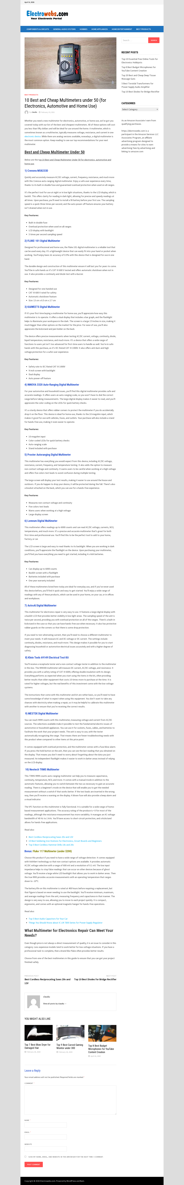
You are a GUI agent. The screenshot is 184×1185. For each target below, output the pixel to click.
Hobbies (83, 29)
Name (28, 1120)
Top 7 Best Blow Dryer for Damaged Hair (37, 1046)
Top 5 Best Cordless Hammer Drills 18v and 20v (51, 844)
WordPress (71, 1181)
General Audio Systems (64, 29)
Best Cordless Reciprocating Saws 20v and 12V (51, 836)
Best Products (143, 29)
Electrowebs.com (47, 1181)
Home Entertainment (122, 29)
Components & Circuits (38, 29)
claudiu (34, 112)
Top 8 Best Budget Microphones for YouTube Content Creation (101, 1049)
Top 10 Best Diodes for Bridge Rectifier (140, 91)
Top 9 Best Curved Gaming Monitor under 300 (69, 1046)
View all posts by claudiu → (55, 1003)
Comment (30, 1083)
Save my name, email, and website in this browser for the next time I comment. (65, 1157)
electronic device (33, 136)
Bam (82, 1181)
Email (28, 1132)
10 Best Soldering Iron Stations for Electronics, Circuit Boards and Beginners (65, 840)
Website (28, 1144)
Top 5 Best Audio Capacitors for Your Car (48, 918)
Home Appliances (99, 29)
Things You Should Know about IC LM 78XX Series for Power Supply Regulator (65, 922)
